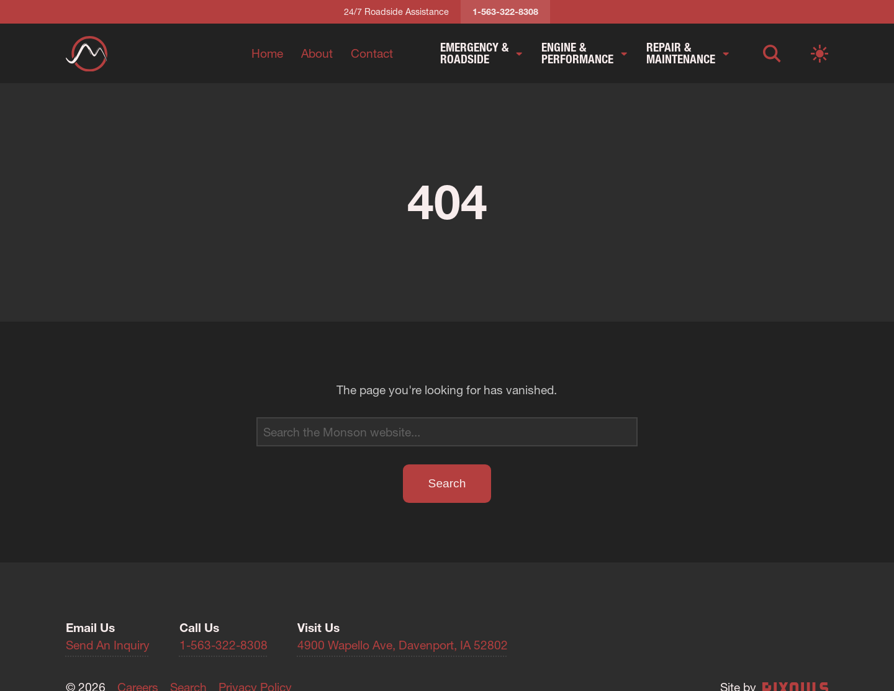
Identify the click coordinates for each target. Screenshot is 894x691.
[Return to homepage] (86, 54)
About (317, 53)
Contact (372, 53)
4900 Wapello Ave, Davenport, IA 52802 (402, 645)
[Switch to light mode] (820, 53)
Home (267, 53)
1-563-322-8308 (223, 645)
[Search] (447, 431)
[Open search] (772, 53)
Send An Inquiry (108, 645)
